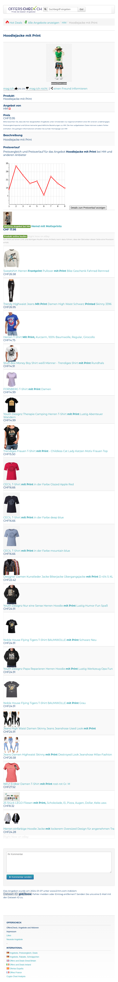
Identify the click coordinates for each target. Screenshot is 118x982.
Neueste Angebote (15, 939)
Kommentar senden (20, 877)
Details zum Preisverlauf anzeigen (88, 207)
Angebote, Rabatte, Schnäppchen (23, 957)
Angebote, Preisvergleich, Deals (22, 953)
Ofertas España (15, 968)
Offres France (14, 972)
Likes (9, 935)
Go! (81, 9)
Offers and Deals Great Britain (21, 961)
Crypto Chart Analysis (16, 976)
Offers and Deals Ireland (19, 965)
